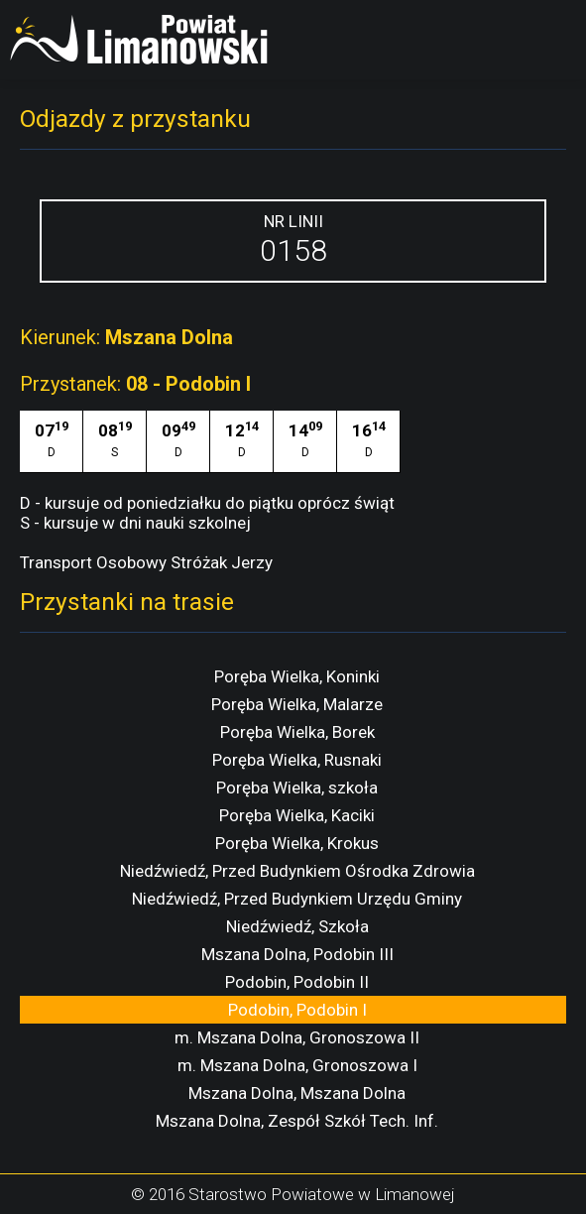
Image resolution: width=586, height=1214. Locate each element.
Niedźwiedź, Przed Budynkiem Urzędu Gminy (297, 899)
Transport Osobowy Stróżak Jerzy (146, 562)
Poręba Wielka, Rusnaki (297, 760)
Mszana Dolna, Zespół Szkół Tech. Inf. (297, 1121)
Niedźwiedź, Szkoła (297, 926)
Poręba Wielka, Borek (297, 732)
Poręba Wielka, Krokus (297, 843)
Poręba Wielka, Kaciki (297, 815)
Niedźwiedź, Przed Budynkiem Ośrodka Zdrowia (297, 871)
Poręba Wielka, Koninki (297, 676)
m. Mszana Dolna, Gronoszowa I (297, 1065)
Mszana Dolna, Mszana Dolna (297, 1093)
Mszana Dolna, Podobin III (297, 954)
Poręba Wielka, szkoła (297, 787)
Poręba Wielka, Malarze (297, 704)
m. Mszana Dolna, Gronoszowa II (297, 1037)
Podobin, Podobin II (297, 982)
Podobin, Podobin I (297, 1010)
